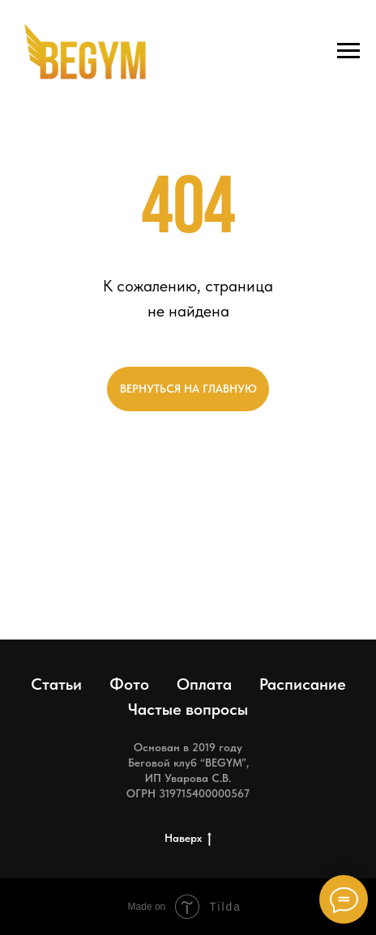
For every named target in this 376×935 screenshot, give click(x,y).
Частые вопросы (188, 709)
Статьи (56, 684)
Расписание (302, 684)
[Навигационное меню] (348, 51)
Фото (129, 684)
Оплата (204, 684)
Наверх (188, 838)
